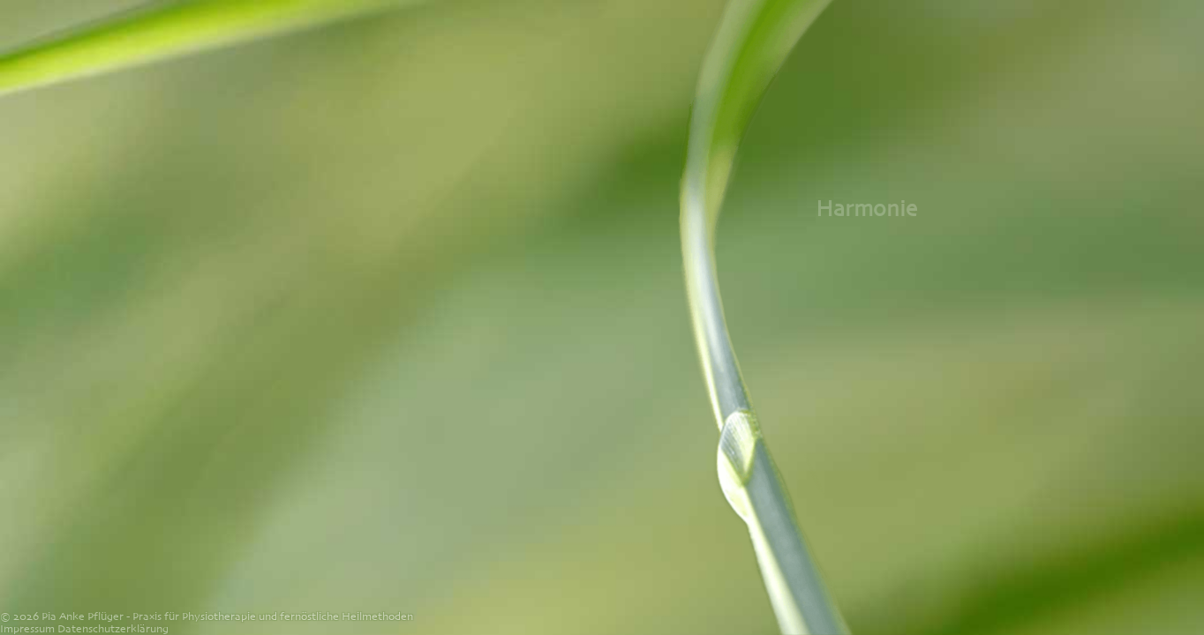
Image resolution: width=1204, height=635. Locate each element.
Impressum (27, 629)
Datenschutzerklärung (113, 629)
